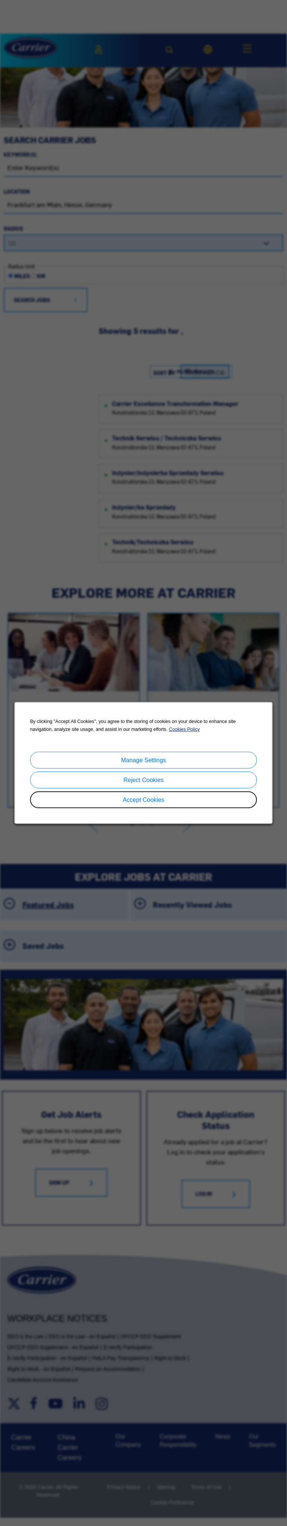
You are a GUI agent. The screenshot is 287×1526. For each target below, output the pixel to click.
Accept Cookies (143, 800)
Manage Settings (143, 760)
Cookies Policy (184, 729)
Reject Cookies (143, 780)
